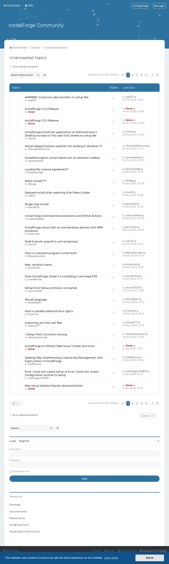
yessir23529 (35, 290)
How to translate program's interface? (51, 252)
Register (24, 440)
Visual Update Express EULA (24, 531)
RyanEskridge (35, 172)
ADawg (32, 183)
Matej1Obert (35, 302)
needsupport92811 (38, 377)
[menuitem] (29, 5)
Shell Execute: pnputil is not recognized (51, 241)
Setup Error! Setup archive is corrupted (51, 287)
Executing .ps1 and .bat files (43, 322)
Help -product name (38, 264)
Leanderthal (34, 279)
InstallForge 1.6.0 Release (42, 108)
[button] (122, 74)
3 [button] (137, 74)
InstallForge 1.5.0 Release (42, 120)
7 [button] (152, 74)
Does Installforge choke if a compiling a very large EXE (61, 276)
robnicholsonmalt (37, 337)
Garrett (32, 244)
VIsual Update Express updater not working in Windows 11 (63, 145)
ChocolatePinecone (39, 148)
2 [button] (132, 74)
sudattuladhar (36, 218)
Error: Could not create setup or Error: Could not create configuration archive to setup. (61, 373)
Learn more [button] (111, 557)
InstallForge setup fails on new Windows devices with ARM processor (64, 228)
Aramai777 (34, 325)
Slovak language (36, 299)
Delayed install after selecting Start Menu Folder (57, 192)
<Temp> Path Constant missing (46, 334)
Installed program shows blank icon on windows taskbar (62, 157)
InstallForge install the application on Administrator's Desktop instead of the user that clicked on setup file (61, 133)
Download (14, 504)
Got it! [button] (149, 557)
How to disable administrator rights (49, 310)
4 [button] (141, 74)
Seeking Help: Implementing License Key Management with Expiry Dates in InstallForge (64, 359)
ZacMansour (35, 363)
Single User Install (37, 204)
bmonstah (34, 233)
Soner (31, 111)
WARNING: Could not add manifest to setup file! (56, 97)
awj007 (32, 100)
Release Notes (17, 517)
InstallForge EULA (19, 524)
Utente (32, 138)
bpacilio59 (34, 207)
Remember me (20, 471)
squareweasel (35, 160)
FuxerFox (33, 313)
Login (12, 440)
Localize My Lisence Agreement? (46, 169)
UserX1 (31, 195)
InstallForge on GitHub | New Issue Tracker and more (59, 345)
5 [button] (146, 74)
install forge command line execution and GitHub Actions (63, 215)
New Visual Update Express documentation (54, 385)
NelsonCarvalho (36, 255)
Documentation (18, 511)
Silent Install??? (36, 180)
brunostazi (34, 267)
